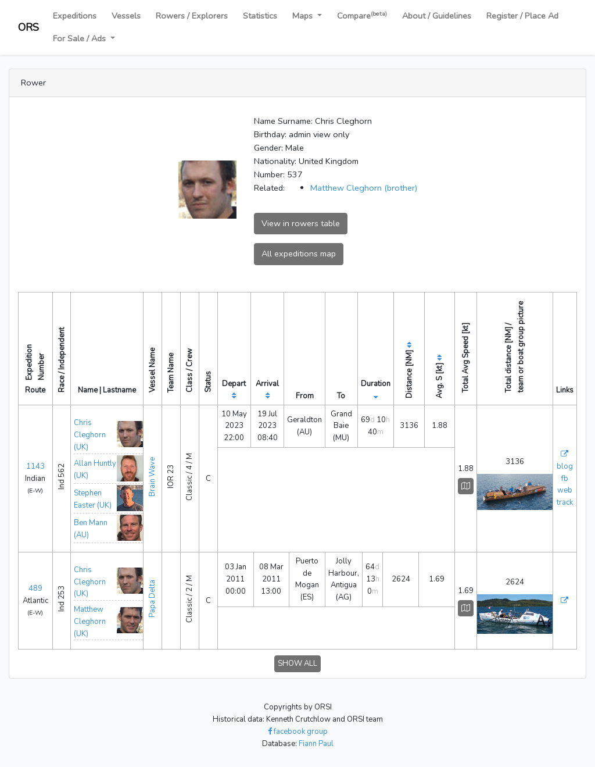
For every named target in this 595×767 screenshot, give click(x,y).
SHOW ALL (297, 663)
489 (35, 588)
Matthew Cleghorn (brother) (363, 188)
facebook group (298, 731)
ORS (28, 27)
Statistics (260, 16)
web (564, 490)
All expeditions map (298, 253)
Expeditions (74, 16)
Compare (362, 15)
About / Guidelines (436, 16)
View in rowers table (300, 223)
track (565, 502)
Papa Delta (152, 599)
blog (565, 466)
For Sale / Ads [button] (80, 38)
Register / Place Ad (522, 16)
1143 (35, 466)
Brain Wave (152, 477)
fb (564, 478)
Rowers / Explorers (192, 16)
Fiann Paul (316, 744)
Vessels (126, 16)
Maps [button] (303, 16)
